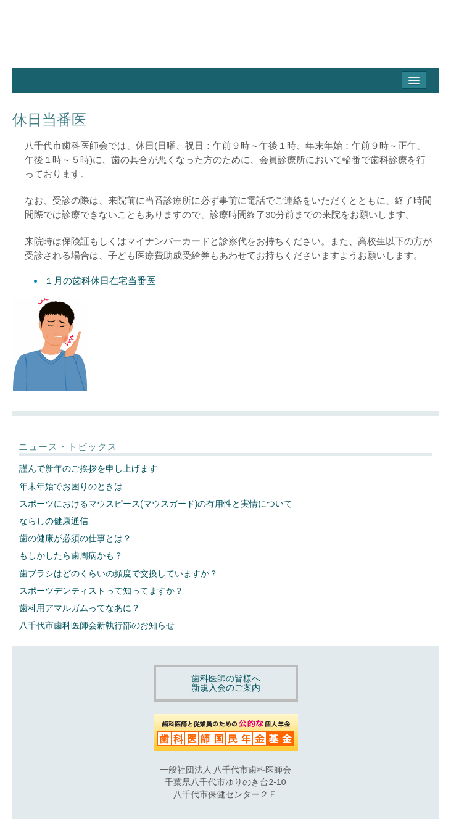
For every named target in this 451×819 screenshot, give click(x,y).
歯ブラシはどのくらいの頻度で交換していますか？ (118, 573)
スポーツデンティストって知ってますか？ (101, 591)
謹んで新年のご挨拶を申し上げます (88, 468)
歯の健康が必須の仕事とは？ (75, 538)
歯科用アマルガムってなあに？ (79, 608)
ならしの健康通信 (53, 521)
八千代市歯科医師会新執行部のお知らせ (97, 625)
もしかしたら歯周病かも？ (71, 555)
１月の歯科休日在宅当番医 (99, 280)
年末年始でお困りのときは (71, 486)
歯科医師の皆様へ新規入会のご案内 (225, 682)
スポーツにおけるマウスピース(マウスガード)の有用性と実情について (155, 504)
